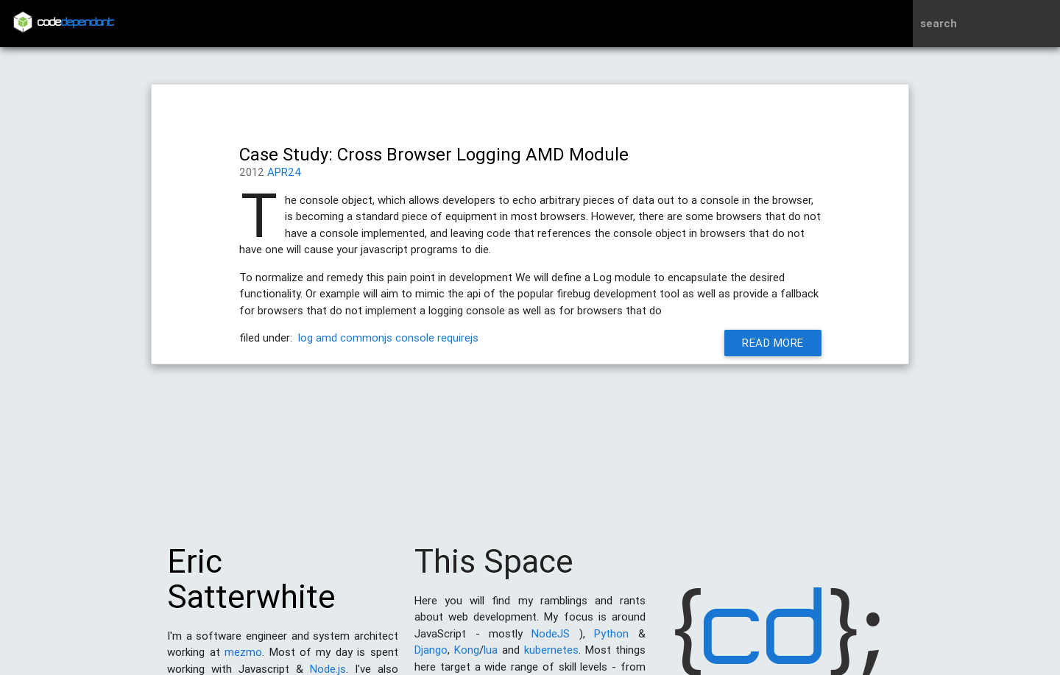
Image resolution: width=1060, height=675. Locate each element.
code (76, 23)
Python (611, 641)
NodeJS (550, 641)
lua (491, 657)
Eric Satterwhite (251, 586)
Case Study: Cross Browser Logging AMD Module (434, 154)
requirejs (457, 337)
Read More (773, 343)
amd (326, 337)
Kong (466, 657)
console (414, 337)
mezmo (243, 659)
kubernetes (551, 657)
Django (431, 657)
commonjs (366, 337)
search (938, 23)
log (305, 337)
